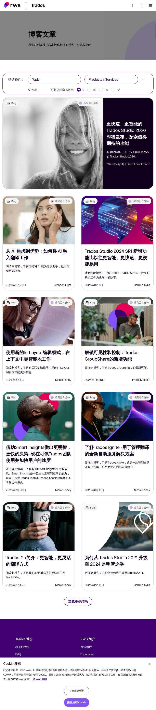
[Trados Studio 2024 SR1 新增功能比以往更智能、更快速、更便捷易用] (117, 220)
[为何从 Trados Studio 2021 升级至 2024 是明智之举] (117, 526)
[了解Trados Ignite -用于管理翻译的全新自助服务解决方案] (117, 416)
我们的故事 (22, 647)
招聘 (18, 654)
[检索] (133, 6)
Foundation (87, 654)
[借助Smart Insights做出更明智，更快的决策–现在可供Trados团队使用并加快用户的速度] (39, 416)
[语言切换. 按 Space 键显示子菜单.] (142, 6)
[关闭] (149, 664)
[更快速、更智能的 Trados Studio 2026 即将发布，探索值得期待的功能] (53, 143)
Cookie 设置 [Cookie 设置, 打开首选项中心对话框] (77, 691)
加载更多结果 (78, 601)
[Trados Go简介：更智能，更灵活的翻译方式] (39, 526)
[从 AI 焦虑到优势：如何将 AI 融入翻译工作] (39, 220)
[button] (12, 5)
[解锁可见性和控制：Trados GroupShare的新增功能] (117, 321)
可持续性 (86, 647)
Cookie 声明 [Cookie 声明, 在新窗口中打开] (40, 679)
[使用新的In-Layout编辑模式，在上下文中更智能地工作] (39, 321)
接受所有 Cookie (76, 702)
